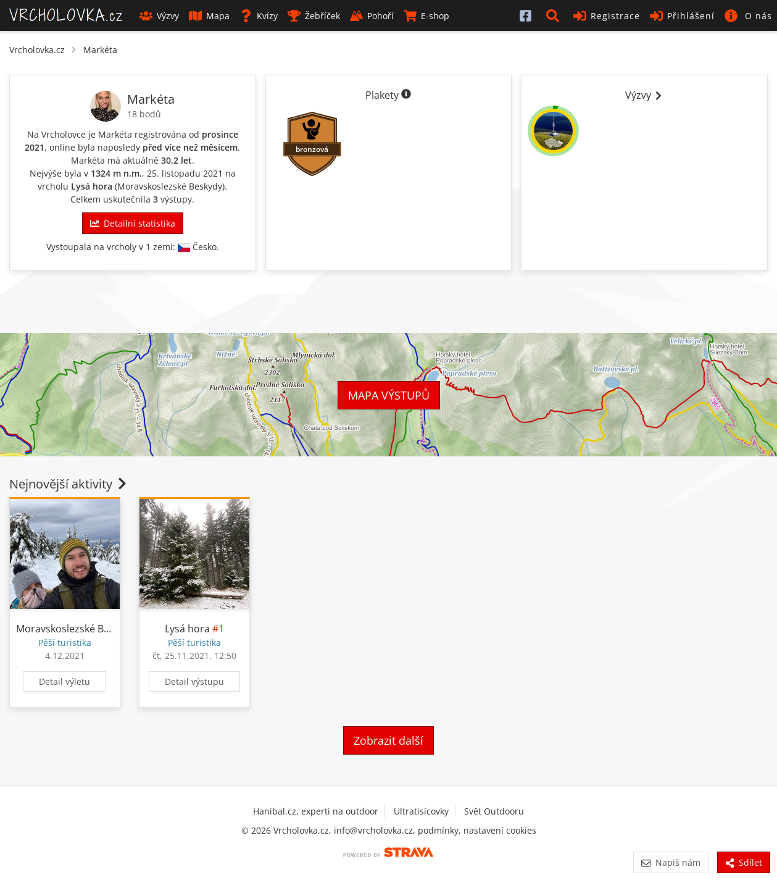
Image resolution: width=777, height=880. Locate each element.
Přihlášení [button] (682, 15)
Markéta (100, 50)
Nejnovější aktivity (69, 484)
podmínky (438, 830)
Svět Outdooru (494, 811)
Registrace (606, 15)
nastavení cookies (499, 830)
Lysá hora (91, 186)
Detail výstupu (194, 681)
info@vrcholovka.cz (373, 830)
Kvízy (258, 15)
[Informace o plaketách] (406, 95)
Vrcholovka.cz (37, 50)
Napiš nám (670, 862)
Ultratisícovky (421, 811)
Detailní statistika (132, 223)
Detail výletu (64, 681)
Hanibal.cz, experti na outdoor (315, 811)
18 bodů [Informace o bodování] (144, 114)
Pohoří (372, 15)
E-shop (426, 15)
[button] (554, 15)
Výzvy (159, 15)
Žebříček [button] (314, 15)
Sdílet (743, 862)
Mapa (209, 15)
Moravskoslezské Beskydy (169, 186)
